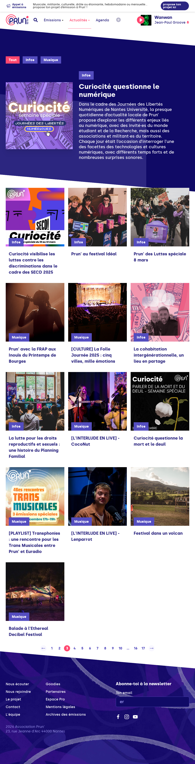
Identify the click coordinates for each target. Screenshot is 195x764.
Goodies (53, 684)
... (128, 648)
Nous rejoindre (18, 692)
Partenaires (56, 692)
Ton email (124, 693)
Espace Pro (55, 699)
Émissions (53, 20)
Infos (30, 60)
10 (120, 648)
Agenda (102, 20)
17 (143, 648)
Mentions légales (60, 707)
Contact (13, 707)
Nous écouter (17, 684)
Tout (13, 60)
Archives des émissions (66, 714)
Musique (51, 60)
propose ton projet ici (172, 6)
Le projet (13, 699)
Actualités (80, 20)
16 (135, 648)
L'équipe (13, 714)
